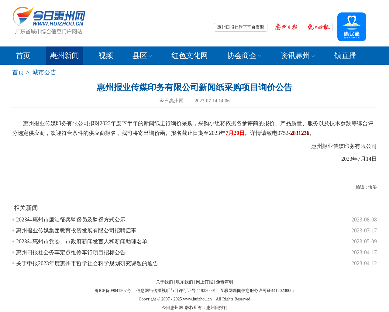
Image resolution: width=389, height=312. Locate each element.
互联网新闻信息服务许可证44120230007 (257, 290)
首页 (23, 56)
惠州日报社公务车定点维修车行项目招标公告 (71, 252)
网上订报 (204, 282)
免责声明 (224, 282)
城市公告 (44, 72)
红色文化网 (189, 56)
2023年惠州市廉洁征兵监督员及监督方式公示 (71, 220)
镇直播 (345, 56)
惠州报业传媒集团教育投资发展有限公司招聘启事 (76, 231)
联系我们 (184, 282)
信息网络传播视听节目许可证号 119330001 (176, 290)
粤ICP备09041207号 (113, 290)
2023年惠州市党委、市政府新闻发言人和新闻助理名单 (81, 241)
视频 (105, 56)
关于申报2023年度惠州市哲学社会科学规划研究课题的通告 (87, 263)
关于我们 (164, 282)
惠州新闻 (64, 56)
